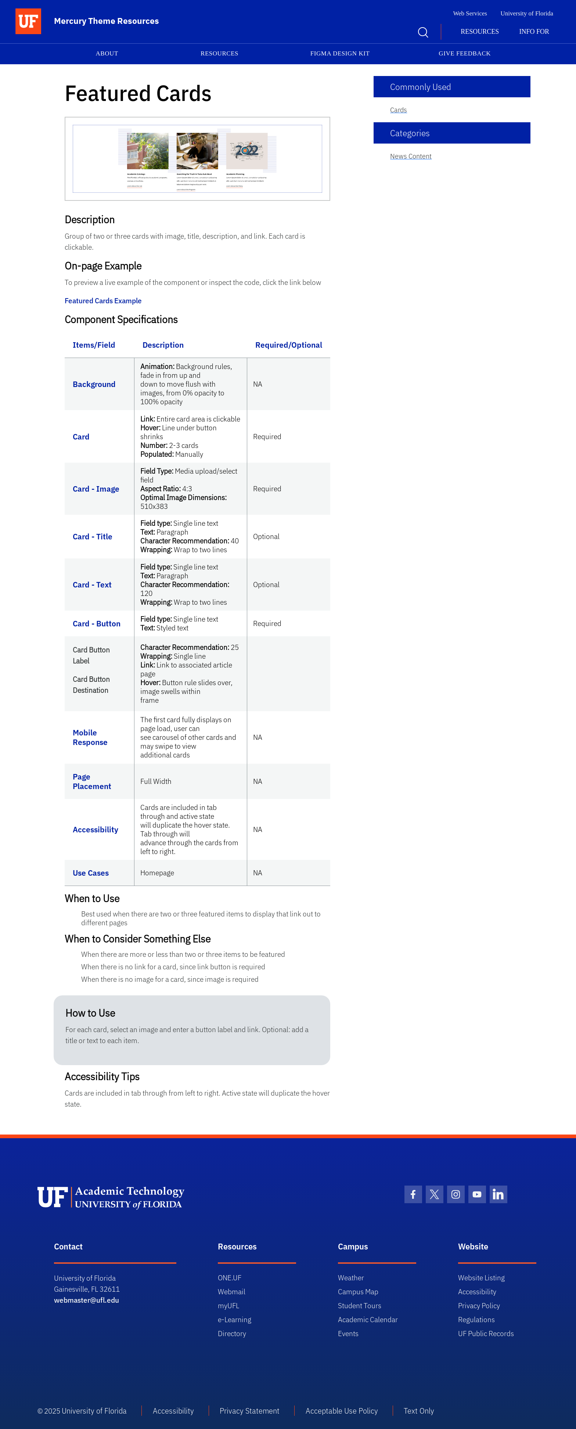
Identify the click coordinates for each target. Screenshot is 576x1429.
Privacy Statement (250, 1411)
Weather (351, 1278)
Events (348, 1333)
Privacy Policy (479, 1305)
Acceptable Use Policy (342, 1411)
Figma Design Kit (340, 53)
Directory (232, 1333)
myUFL (228, 1305)
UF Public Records (486, 1333)
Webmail (231, 1291)
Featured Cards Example (103, 300)
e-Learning (234, 1319)
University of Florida (526, 13)
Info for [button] (534, 31)
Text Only (419, 1411)
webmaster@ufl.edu (86, 1300)
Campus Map (358, 1291)
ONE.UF (229, 1278)
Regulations (476, 1319)
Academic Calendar (368, 1319)
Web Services (470, 13)
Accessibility (477, 1291)
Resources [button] (480, 31)
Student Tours (359, 1305)
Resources (219, 53)
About (107, 53)
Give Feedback (465, 53)
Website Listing (481, 1278)
